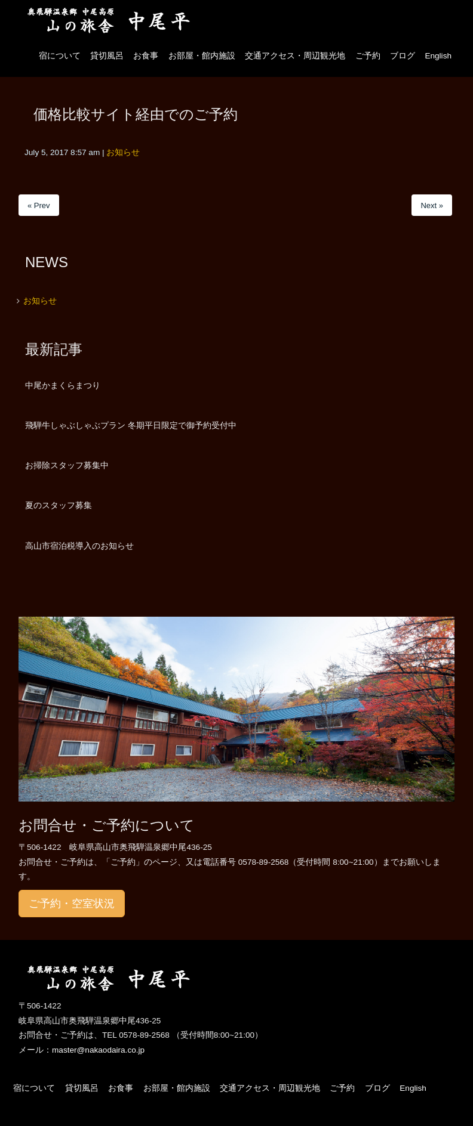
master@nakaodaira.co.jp (98, 1049)
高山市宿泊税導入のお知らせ (79, 545)
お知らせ (123, 152)
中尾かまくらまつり (62, 385)
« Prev (38, 205)
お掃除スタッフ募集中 (67, 465)
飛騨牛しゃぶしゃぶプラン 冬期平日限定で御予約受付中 (130, 425)
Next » (431, 205)
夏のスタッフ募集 (58, 505)
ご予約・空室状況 (72, 904)
